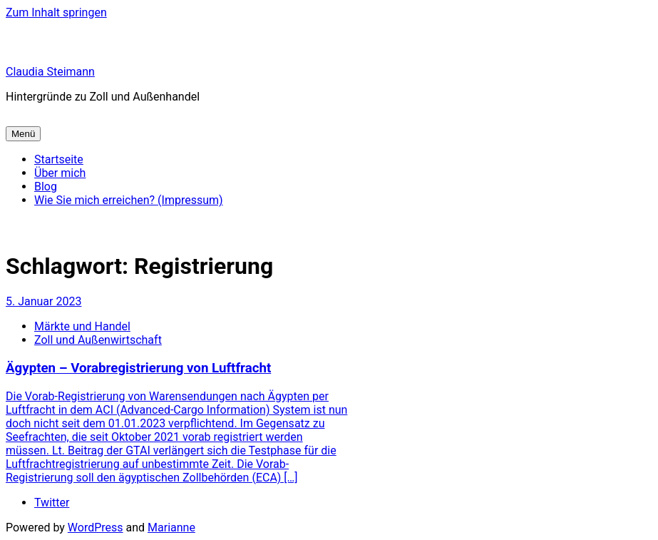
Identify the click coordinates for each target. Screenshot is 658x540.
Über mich (60, 173)
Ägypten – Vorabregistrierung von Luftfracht (138, 368)
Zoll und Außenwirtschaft (98, 340)
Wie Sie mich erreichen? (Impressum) (128, 200)
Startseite (58, 159)
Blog (45, 186)
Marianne (171, 527)
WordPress (95, 527)
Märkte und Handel (82, 326)
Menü (23, 133)
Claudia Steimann (50, 71)
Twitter (51, 502)
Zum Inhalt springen (56, 12)
